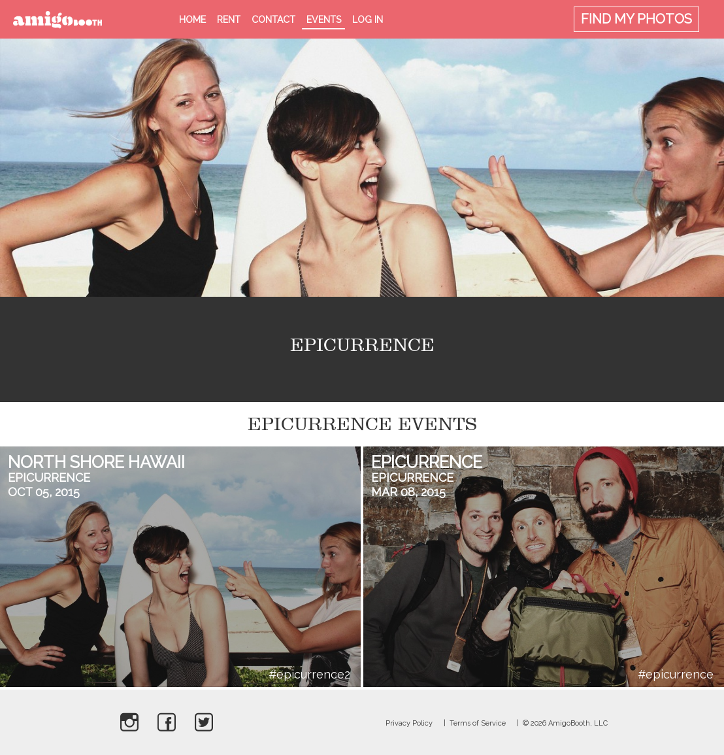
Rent (228, 19)
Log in (367, 19)
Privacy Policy (409, 723)
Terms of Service (478, 723)
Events (323, 19)
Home (192, 19)
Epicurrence (49, 477)
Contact (273, 19)
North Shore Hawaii (96, 462)
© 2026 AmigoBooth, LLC (565, 723)
